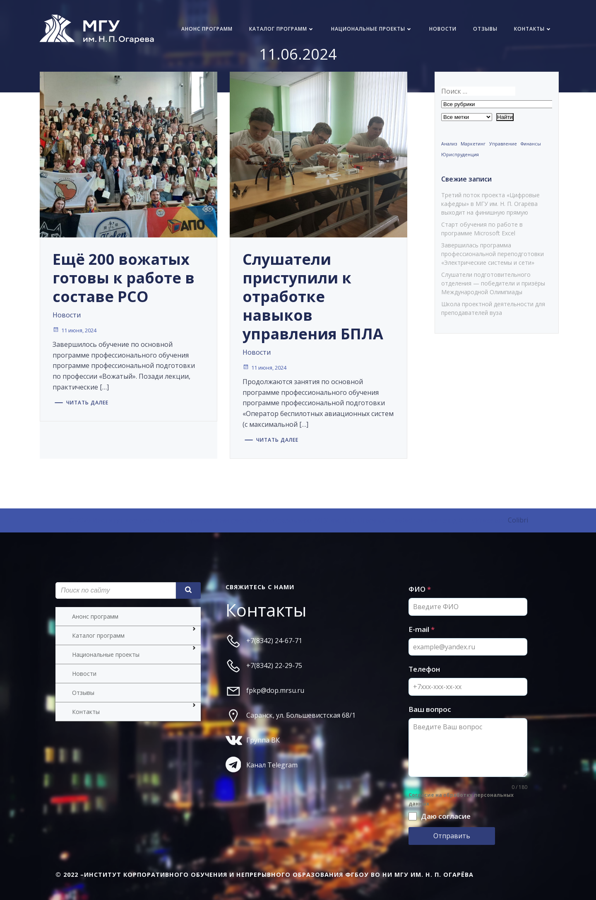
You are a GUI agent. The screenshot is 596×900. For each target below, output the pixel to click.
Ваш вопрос (430, 709)
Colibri (518, 520)
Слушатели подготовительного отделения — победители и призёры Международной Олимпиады (493, 283)
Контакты (533, 28)
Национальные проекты (372, 28)
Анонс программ (207, 28)
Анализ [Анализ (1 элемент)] (449, 144)
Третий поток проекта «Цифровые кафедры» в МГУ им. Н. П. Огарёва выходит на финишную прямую (490, 203)
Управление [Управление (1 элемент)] (503, 144)
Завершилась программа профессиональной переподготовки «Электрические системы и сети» (492, 253)
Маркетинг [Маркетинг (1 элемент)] (473, 144)
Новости (443, 28)
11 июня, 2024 (74, 330)
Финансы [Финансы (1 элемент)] (531, 144)
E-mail (422, 629)
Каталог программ (282, 28)
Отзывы (485, 28)
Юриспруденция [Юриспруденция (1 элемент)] (460, 154)
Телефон (424, 669)
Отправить (451, 835)
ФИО (420, 589)
